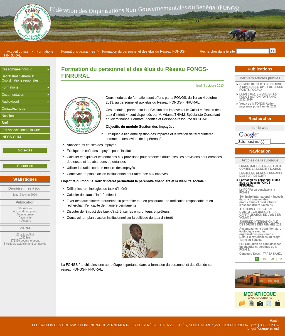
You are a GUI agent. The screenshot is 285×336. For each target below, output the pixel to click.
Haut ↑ (274, 321)
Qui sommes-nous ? (16, 69)
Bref (5, 123)
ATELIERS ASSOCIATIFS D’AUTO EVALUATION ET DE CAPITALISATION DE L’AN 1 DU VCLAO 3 (260, 213)
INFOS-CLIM (11, 137)
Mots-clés (25, 150)
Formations (44, 51)
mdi (276, 328)
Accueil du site (17, 51)
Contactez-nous (13, 109)
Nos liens (8, 116)
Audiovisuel (10, 102)
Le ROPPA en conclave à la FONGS (257, 191)
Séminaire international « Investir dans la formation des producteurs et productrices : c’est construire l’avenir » (261, 201)
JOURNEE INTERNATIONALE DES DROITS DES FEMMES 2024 (260, 223)
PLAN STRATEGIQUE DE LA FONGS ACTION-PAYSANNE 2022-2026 (258, 97)
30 (280, 259)
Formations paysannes (78, 51)
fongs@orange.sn (260, 328)
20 (272, 259)
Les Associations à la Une (21, 130)
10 (264, 259)
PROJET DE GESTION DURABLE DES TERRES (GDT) (261, 174)
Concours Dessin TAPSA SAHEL (260, 253)
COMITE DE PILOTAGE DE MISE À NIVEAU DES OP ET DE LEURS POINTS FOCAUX (261, 87)
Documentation (13, 95)
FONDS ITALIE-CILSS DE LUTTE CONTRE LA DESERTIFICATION (260, 167)
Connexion (25, 166)
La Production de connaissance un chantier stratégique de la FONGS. (260, 247)
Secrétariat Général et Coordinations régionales (20, 78)
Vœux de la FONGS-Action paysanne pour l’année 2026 (257, 105)
